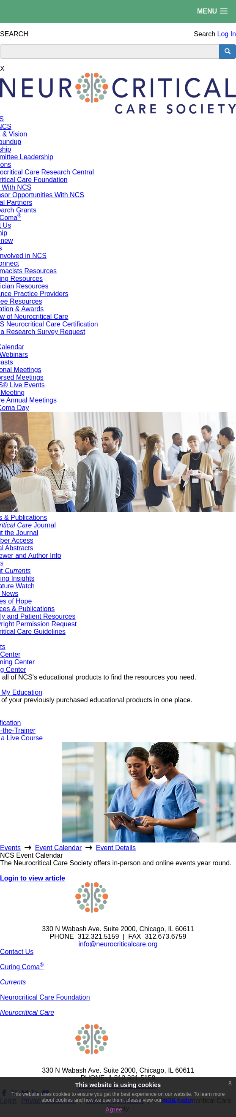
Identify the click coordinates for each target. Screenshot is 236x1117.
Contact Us (16, 951)
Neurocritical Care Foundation (45, 997)
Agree (113, 1109)
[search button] (227, 51)
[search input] (110, 51)
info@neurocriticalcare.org (118, 944)
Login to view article (32, 878)
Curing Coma (22, 966)
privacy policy (178, 1100)
